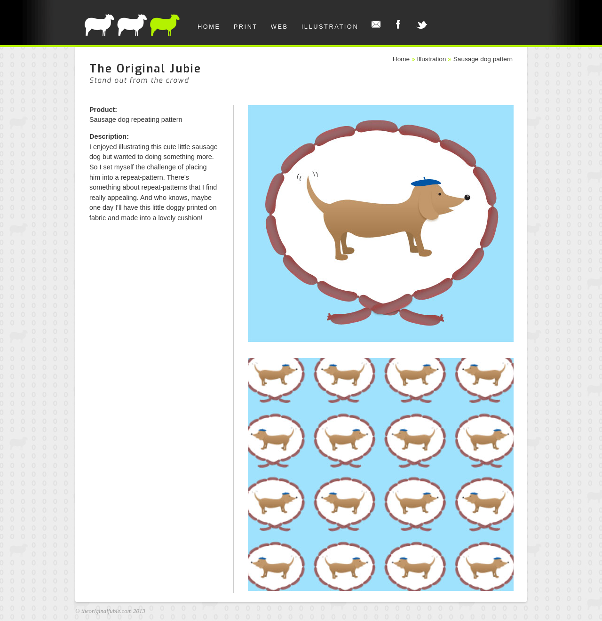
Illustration (330, 26)
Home (209, 26)
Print (246, 26)
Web (279, 26)
